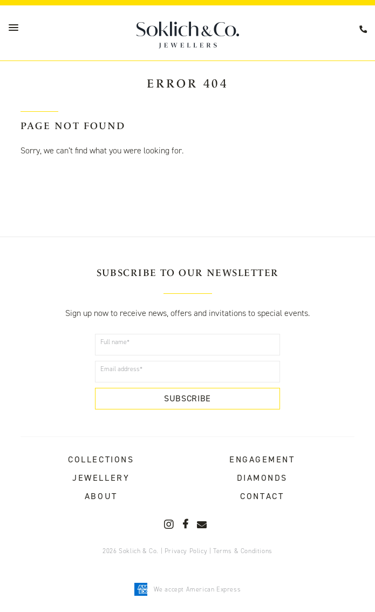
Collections (101, 459)
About (101, 496)
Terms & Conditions (242, 551)
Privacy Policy (186, 551)
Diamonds (262, 477)
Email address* (121, 369)
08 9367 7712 (365, 29)
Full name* (114, 342)
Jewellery (100, 477)
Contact (262, 496)
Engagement (262, 459)
